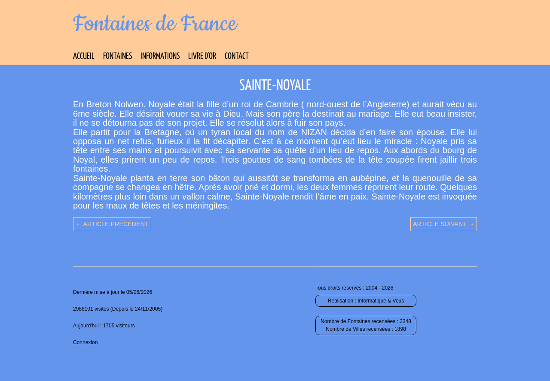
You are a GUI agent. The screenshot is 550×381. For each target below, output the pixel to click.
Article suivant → (443, 224)
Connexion (85, 342)
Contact (237, 56)
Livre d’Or (202, 56)
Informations (160, 56)
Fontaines (117, 56)
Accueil (84, 56)
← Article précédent (112, 224)
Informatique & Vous (381, 301)
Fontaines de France (155, 24)
